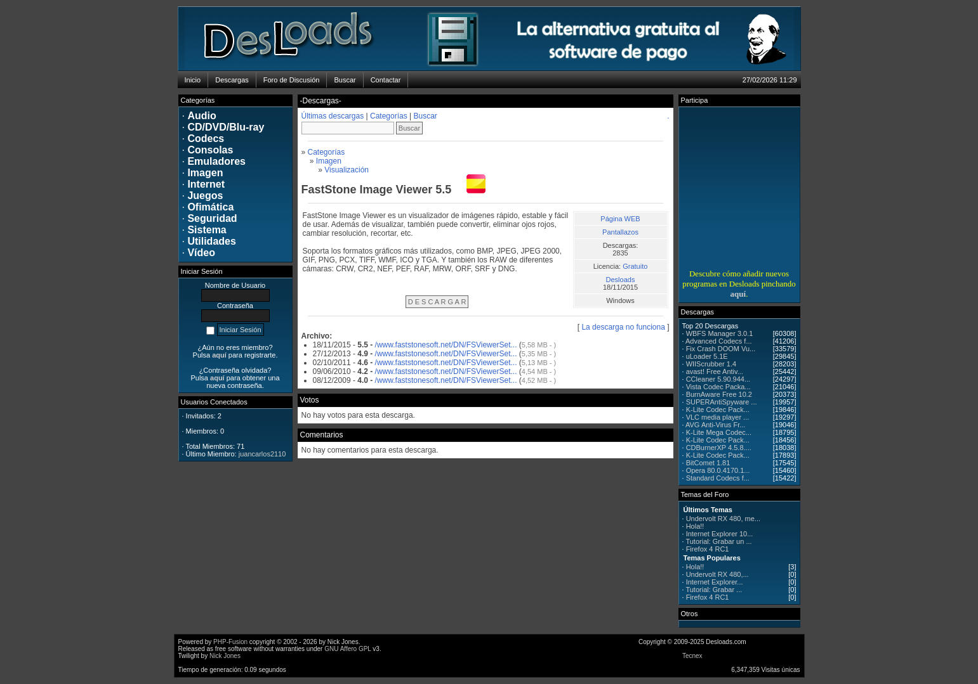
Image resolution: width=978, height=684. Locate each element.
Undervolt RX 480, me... (723, 518)
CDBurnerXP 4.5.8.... (718, 447)
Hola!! (695, 526)
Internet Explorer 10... (719, 534)
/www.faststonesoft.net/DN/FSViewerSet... (446, 344)
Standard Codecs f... (718, 478)
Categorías (388, 116)
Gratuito (635, 266)
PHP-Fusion (230, 641)
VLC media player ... (718, 417)
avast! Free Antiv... (714, 371)
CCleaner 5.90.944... (718, 379)
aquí (738, 294)
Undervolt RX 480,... (717, 574)
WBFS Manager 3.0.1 (719, 333)
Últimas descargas (332, 116)
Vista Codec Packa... (718, 386)
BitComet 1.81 (708, 463)
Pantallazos (620, 232)
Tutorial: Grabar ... (713, 589)
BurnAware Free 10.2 (719, 394)
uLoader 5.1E (707, 356)
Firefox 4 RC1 (707, 549)
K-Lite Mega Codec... (718, 432)
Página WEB (620, 219)
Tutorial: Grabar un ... (718, 541)
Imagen (328, 161)
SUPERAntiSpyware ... (721, 402)
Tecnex (692, 655)
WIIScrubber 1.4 (711, 364)
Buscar (425, 116)
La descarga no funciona (622, 327)
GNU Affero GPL (347, 648)
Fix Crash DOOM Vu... (721, 348)
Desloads (620, 279)
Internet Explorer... (714, 582)
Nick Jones (225, 655)
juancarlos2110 (262, 454)
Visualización (346, 169)
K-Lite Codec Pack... (718, 409)
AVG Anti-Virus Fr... (715, 425)
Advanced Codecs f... (718, 341)
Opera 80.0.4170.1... (718, 470)
